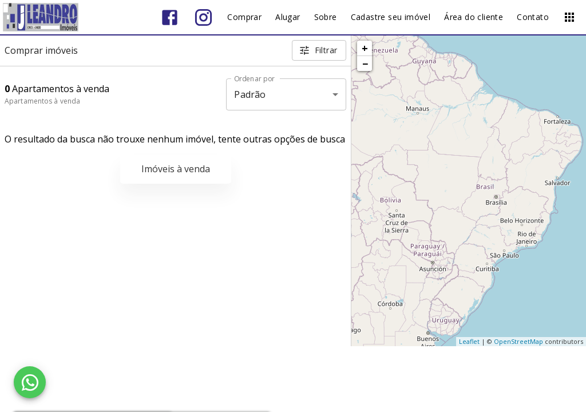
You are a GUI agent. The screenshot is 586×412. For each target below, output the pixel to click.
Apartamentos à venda (42, 101)
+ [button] (365, 48)
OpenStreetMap (518, 341)
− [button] (365, 63)
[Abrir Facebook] (170, 17)
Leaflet (469, 341)
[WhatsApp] (30, 382)
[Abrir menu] (569, 17)
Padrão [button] (250, 94)
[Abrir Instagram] (203, 17)
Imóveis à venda (175, 169)
